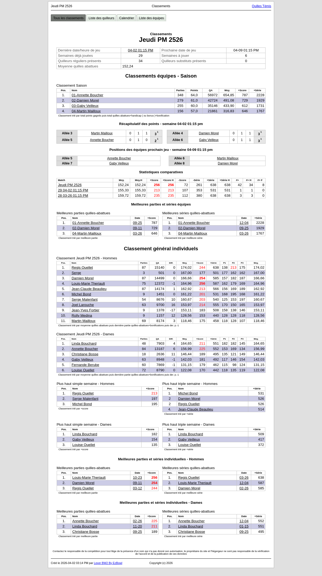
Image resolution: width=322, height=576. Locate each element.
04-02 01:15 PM (140, 50)
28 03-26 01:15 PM (73, 196)
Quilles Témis (261, 6)
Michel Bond (81, 294)
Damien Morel (209, 133)
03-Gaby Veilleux (85, 106)
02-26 (244, 488)
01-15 (244, 526)
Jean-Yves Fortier (85, 310)
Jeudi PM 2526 (70, 185)
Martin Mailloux (102, 133)
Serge (76, 273)
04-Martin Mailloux (86, 111)
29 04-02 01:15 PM (73, 190)
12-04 (244, 223)
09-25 (137, 223)
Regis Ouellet (82, 267)
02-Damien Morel (85, 100)
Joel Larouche (83, 305)
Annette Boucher (102, 140)
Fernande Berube (85, 365)
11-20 (137, 526)
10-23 (137, 478)
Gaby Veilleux (208, 140)
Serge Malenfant (85, 299)
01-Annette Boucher (87, 95)
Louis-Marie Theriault (88, 283)
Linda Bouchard (84, 343)
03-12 (137, 488)
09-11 (137, 228)
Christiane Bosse (85, 354)
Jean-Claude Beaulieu (89, 289)
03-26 (137, 233)
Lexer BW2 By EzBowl (108, 563)
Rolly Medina (82, 315)
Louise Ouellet (83, 370)
